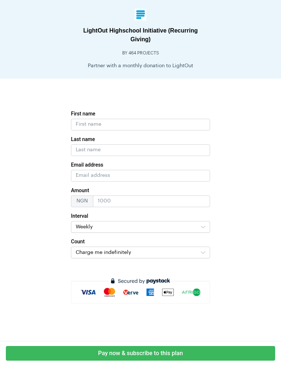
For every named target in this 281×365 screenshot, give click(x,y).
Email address (87, 165)
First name (83, 114)
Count (78, 241)
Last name (83, 139)
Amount (80, 190)
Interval (79, 216)
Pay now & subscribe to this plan (140, 353)
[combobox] (140, 227)
